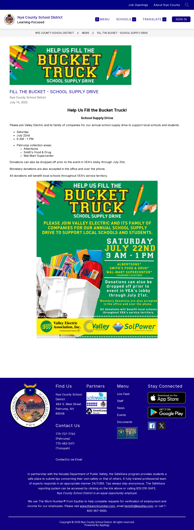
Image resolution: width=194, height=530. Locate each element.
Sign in (181, 19)
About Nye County (167, 5)
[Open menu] (102, 19)
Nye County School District (55, 32)
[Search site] (187, 5)
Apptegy (105, 525)
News (85, 32)
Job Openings (138, 5)
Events (121, 415)
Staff (120, 401)
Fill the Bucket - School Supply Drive (122, 32)
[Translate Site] (154, 19)
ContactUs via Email (69, 459)
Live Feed (123, 394)
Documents (124, 422)
